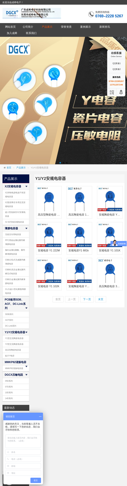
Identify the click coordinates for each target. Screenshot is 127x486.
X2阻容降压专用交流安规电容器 (15, 204)
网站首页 (10, 26)
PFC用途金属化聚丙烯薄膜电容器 (15, 242)
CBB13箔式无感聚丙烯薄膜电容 (15, 262)
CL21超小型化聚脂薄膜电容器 (15, 291)
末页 (100, 299)
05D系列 (9, 381)
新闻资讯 (104, 26)
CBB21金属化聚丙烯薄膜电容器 (15, 281)
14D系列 (9, 398)
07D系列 (9, 387)
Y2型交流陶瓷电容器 (14, 344)
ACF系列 (9, 320)
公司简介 (28, 26)
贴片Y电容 (9, 356)
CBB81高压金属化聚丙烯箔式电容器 (15, 271)
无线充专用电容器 (13, 234)
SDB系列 (9, 314)
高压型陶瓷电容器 (13, 350)
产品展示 (47, 26)
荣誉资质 (66, 26)
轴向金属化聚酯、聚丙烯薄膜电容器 (15, 252)
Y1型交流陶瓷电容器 (14, 338)
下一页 (87, 299)
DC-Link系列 (10, 326)
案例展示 (85, 26)
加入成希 (12, 33)
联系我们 (31, 33)
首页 (9, 167)
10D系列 (9, 392)
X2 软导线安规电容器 (14, 222)
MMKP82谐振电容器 (14, 368)
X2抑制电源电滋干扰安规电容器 (15, 194)
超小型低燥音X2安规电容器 (15, 214)
